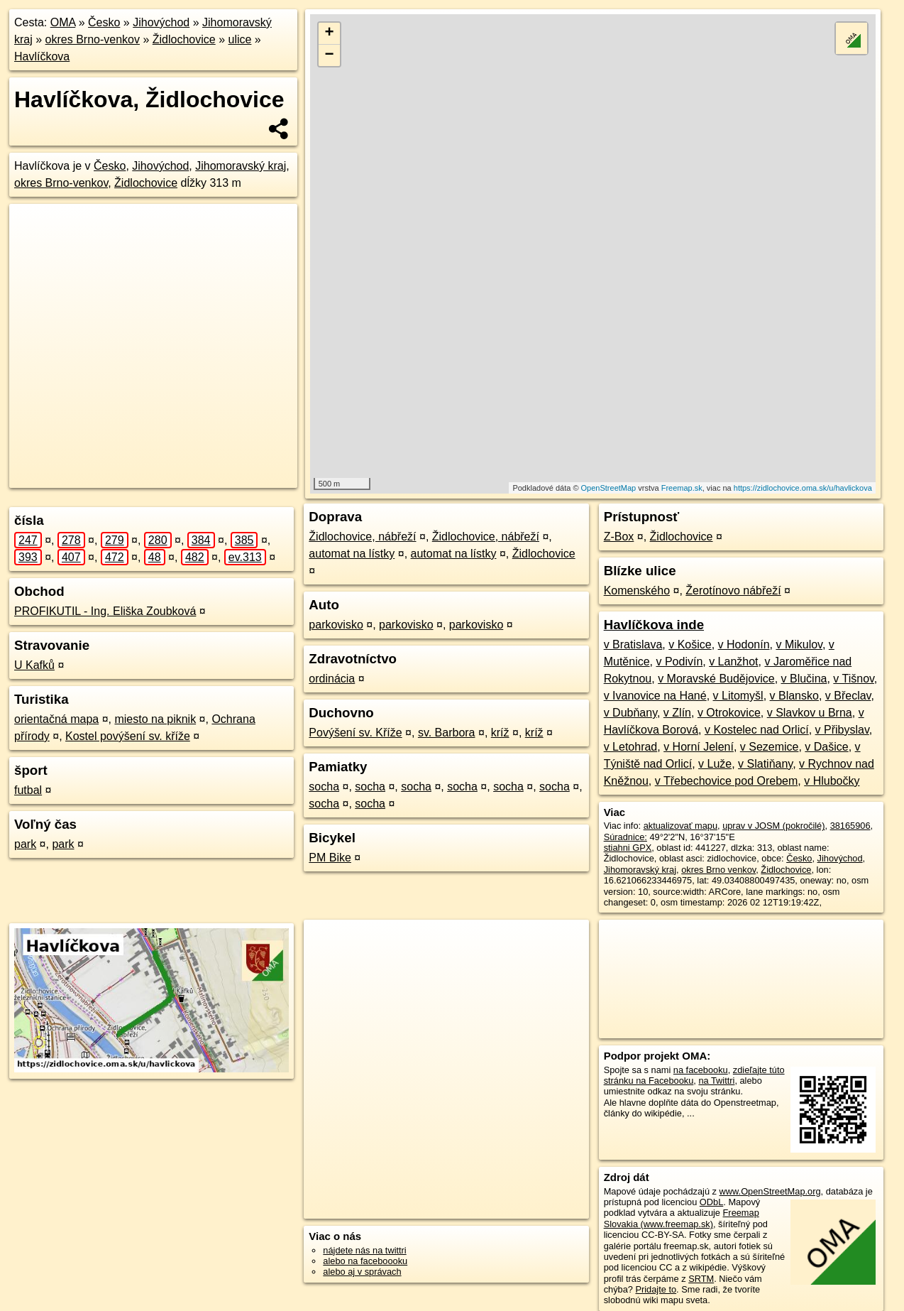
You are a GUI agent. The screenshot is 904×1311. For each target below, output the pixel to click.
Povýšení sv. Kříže (355, 733)
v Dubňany (630, 713)
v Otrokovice (729, 713)
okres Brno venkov (718, 869)
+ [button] (329, 33)
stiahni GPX (628, 847)
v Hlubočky (831, 781)
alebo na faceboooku (365, 1261)
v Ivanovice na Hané (655, 696)
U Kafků (34, 665)
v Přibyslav (842, 730)
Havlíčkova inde (654, 624)
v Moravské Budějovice (716, 679)
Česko (104, 22)
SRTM (701, 1278)
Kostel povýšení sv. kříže (127, 736)
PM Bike (330, 858)
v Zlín (677, 713)
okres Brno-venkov (92, 39)
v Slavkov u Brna (809, 713)
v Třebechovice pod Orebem (726, 781)
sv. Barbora (446, 733)
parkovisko (336, 625)
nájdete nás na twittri (364, 1250)
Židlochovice (184, 39)
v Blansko (794, 696)
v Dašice (826, 747)
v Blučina (804, 679)
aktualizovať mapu (680, 825)
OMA (63, 22)
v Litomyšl (738, 696)
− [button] (329, 55)
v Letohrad (631, 747)
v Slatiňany (765, 764)
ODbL (711, 1202)
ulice (240, 39)
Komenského (637, 590)
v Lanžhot (733, 662)
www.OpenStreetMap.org (770, 1191)
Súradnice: (625, 837)
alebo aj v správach (362, 1271)
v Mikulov (799, 644)
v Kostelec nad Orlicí (757, 730)
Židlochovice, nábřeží (362, 537)
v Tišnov (853, 679)
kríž (500, 733)
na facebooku (700, 1070)
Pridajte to (655, 1289)
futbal (28, 790)
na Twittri (716, 1080)
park (25, 844)
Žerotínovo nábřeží (733, 590)
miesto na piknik (155, 719)
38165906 (850, 825)
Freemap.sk (681, 488)
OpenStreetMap (608, 488)
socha (324, 786)
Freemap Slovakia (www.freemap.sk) (681, 1218)
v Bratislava (633, 644)
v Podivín (679, 662)
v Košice (689, 644)
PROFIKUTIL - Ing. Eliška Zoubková (105, 611)
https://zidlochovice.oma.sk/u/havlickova (803, 488)
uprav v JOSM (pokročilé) (773, 825)
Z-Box (619, 537)
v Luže (715, 764)
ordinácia (332, 679)
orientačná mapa (56, 719)
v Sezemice (769, 747)
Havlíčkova (42, 56)
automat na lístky (352, 554)
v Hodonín (744, 644)
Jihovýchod (161, 22)
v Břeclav (848, 696)
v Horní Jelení (698, 747)
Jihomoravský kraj (240, 166)
